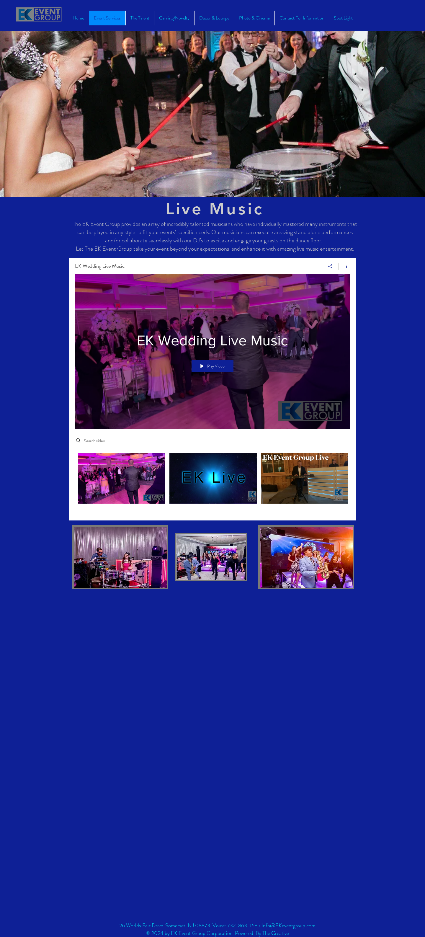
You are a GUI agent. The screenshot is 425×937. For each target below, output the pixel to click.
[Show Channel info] (344, 266)
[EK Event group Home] (38, 14)
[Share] (330, 266)
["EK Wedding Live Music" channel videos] (212, 482)
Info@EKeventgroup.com (288, 925)
